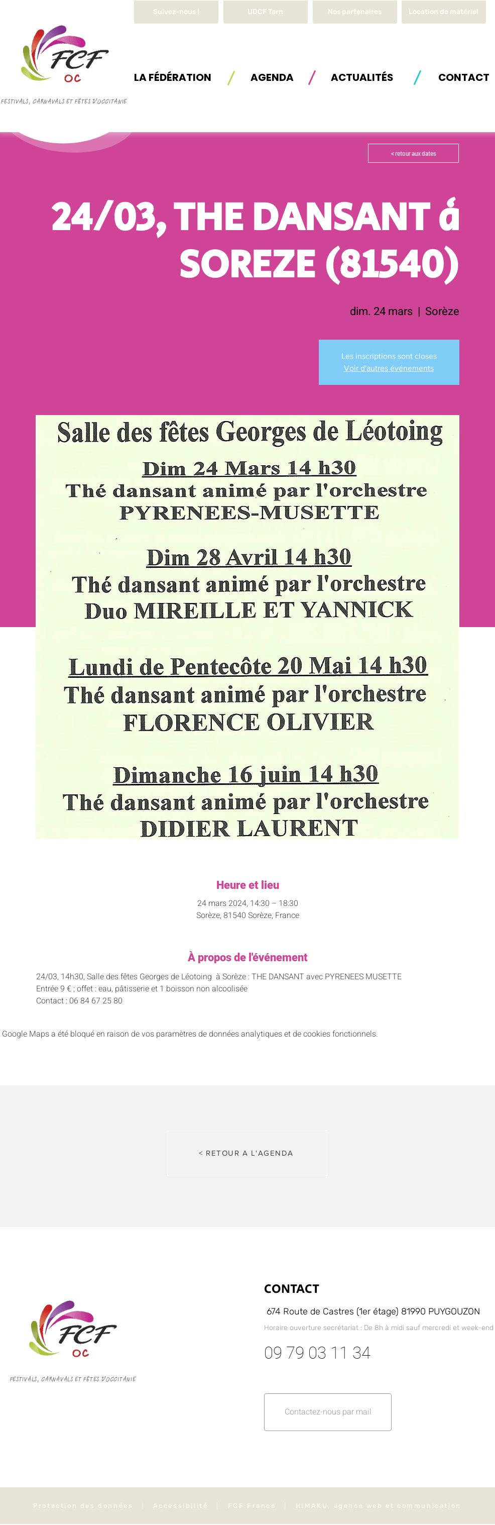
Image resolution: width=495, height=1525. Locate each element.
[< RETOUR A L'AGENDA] (247, 1153)
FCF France (252, 1505)
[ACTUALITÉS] (362, 77)
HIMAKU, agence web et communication (378, 1505)
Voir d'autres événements (389, 368)
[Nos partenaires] (355, 12)
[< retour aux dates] (413, 153)
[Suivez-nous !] (176, 12)
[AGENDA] (272, 77)
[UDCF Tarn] (265, 12)
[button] (443, 12)
